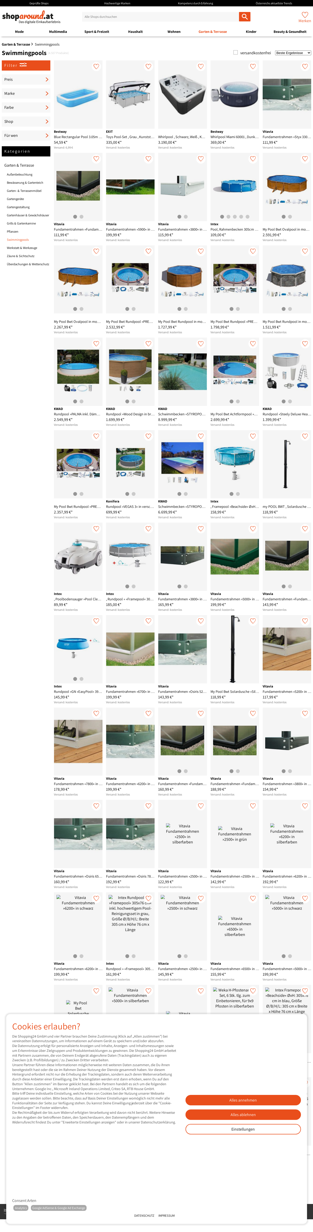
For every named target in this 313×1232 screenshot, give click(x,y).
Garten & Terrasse (213, 31)
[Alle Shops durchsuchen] (244, 16)
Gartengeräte (15, 199)
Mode (19, 31)
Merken (305, 20)
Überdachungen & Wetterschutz (28, 264)
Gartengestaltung (18, 207)
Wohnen (174, 31)
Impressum (166, 1215)
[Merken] (96, 66)
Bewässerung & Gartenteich (25, 182)
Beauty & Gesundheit (290, 31)
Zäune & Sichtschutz (20, 256)
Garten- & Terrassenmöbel (24, 191)
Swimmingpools (18, 239)
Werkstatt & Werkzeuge (22, 248)
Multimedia (58, 31)
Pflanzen (12, 231)
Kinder (251, 31)
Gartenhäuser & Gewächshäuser (28, 215)
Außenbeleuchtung (19, 174)
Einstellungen (243, 1129)
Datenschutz (144, 1215)
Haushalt (135, 31)
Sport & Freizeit (96, 31)
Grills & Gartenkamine (21, 223)
